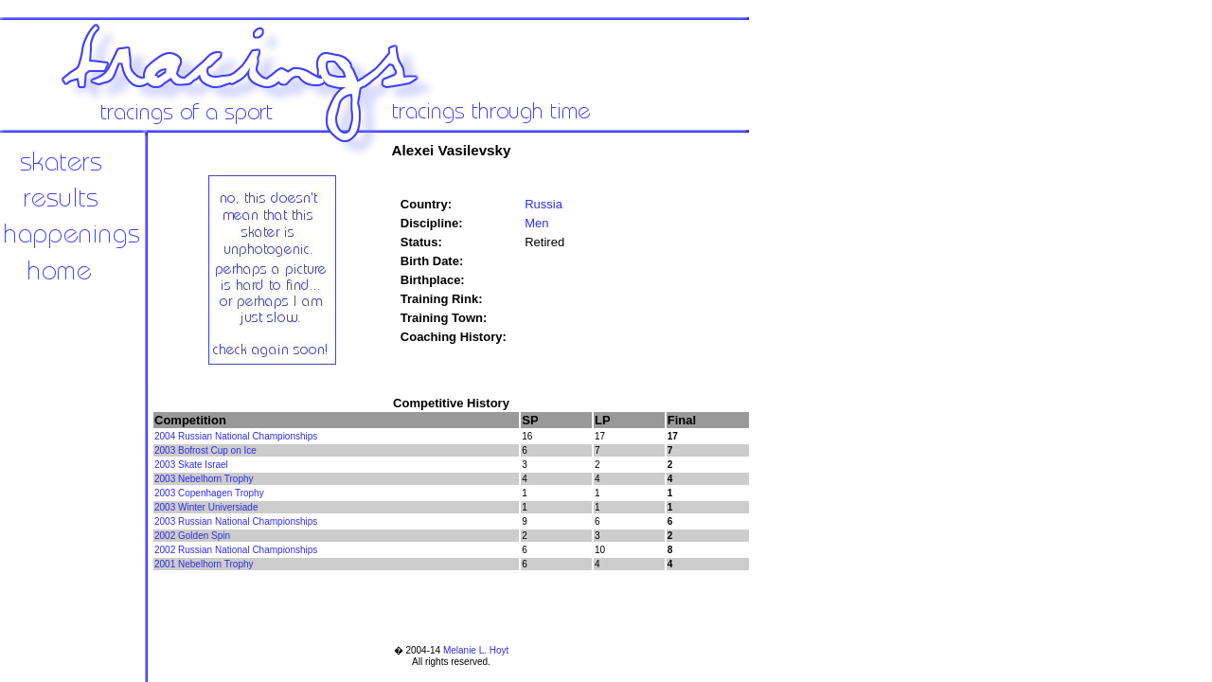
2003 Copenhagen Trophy (209, 493)
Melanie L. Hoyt (475, 650)
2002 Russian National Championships (235, 550)
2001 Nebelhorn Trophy (204, 564)
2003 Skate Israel (191, 464)
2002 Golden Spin (192, 535)
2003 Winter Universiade (206, 507)
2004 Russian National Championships (235, 436)
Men (536, 223)
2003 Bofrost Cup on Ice (205, 450)
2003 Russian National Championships (235, 521)
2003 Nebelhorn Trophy (204, 479)
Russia (543, 204)
